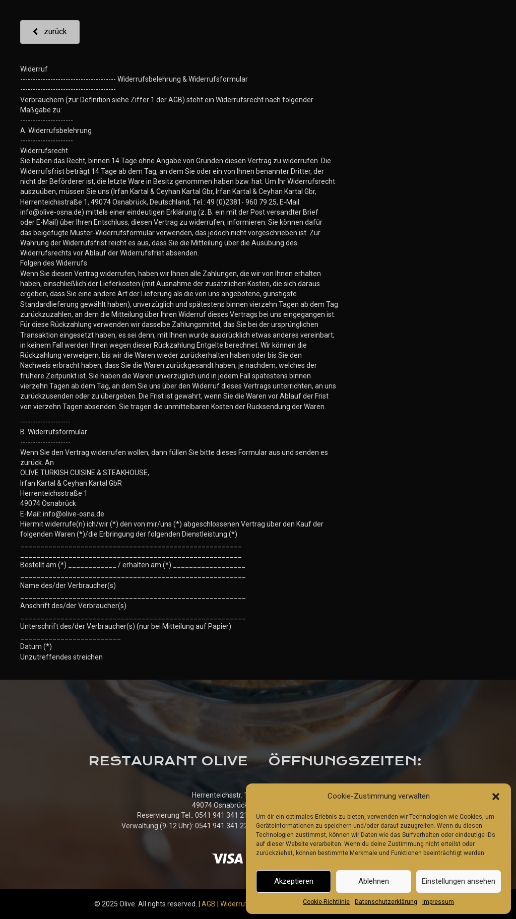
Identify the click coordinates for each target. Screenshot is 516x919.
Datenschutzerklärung (386, 901)
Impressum (438, 901)
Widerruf (234, 904)
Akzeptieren (293, 881)
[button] (496, 797)
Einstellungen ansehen (458, 881)
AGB (209, 904)
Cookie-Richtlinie (326, 901)
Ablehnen (373, 881)
